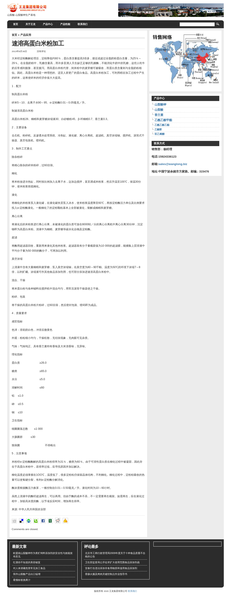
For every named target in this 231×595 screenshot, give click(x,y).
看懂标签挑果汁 (21, 580)
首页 (15, 24)
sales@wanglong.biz (172, 164)
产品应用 (25, 35)
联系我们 (83, 24)
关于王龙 (30, 24)
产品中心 (48, 24)
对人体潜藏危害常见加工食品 (29, 568)
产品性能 (65, 24)
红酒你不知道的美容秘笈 (26, 562)
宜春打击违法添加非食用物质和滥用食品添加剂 (111, 568)
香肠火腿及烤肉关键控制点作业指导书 (106, 574)
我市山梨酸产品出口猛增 (26, 574)
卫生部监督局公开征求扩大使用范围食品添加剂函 (112, 562)
